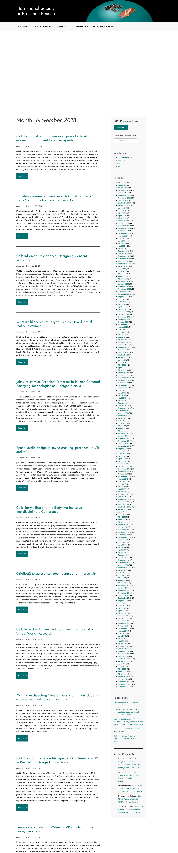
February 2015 (123, 525)
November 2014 (124, 532)
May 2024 (122, 244)
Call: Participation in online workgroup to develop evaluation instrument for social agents (53, 138)
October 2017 (123, 443)
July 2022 (122, 299)
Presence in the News (125, 158)
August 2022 (123, 297)
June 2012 (122, 606)
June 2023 (122, 271)
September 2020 (125, 355)
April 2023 (122, 276)
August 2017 (123, 449)
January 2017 (123, 466)
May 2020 (122, 365)
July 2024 (122, 238)
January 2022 (123, 314)
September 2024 (124, 233)
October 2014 (123, 535)
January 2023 (123, 284)
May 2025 (122, 213)
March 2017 (122, 461)
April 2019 (122, 398)
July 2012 (121, 603)
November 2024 (124, 228)
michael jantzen (124, 772)
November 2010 (124, 654)
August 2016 (123, 479)
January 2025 (123, 223)
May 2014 (122, 547)
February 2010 (124, 677)
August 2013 (123, 570)
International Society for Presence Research (37, 11)
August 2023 (123, 266)
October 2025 (123, 200)
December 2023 (124, 256)
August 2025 (123, 206)
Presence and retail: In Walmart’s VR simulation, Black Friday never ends (56, 829)
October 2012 (123, 595)
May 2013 (122, 578)
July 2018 (121, 421)
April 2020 (122, 368)
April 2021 (122, 337)
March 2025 (123, 218)
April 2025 (122, 216)
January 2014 (123, 557)
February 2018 (123, 433)
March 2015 (122, 522)
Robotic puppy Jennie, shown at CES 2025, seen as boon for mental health (130, 789)
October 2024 (123, 231)
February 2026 (124, 190)
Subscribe (121, 127)
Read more (23, 177)
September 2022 (124, 294)
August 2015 (123, 509)
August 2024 (123, 236)
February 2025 (124, 221)
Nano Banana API (125, 759)
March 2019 (122, 401)
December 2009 (124, 682)
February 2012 (123, 616)
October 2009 (123, 687)
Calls (117, 163)
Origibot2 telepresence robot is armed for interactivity (56, 573)
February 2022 (124, 312)
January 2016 (123, 497)
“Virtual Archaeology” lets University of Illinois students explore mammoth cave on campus (57, 697)
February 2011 (123, 646)
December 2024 (124, 226)
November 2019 (124, 380)
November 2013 (124, 563)
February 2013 (123, 585)
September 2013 (124, 568)
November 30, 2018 (34, 146)
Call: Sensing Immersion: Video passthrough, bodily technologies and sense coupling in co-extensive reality (128, 721)
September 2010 (124, 659)
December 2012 (124, 590)
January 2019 (123, 406)
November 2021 (124, 319)
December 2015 (124, 499)
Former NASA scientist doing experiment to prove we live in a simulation (130, 809)
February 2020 (124, 373)
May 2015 (122, 517)
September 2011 (124, 628)
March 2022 (123, 309)
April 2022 (122, 307)
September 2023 (124, 264)
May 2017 (122, 456)
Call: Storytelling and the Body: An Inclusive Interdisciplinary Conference (49, 510)
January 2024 (123, 254)
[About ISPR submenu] (28, 26)
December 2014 (124, 530)
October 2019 (123, 383)
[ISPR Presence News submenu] (113, 26)
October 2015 (123, 504)
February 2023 (124, 281)
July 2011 (121, 633)
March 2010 (123, 674)
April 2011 (122, 641)
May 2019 (122, 395)
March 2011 (122, 644)
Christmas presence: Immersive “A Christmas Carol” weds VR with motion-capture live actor (54, 198)
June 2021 (122, 332)
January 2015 (123, 527)
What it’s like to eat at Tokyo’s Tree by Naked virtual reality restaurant (54, 324)
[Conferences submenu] (70, 26)
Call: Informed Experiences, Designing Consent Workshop (51, 258)
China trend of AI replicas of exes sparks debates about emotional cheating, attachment (126, 712)
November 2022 (124, 289)
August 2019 (123, 388)
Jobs (117, 166)
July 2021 (121, 330)
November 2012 (124, 593)
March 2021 (122, 340)
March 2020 (123, 370)
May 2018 (122, 426)
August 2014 (123, 540)
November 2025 (124, 198)
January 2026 (123, 193)
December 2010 (124, 651)
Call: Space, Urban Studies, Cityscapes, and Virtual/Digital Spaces (125, 738)
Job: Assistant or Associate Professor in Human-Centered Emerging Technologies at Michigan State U (58, 384)
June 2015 (122, 515)
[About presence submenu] (50, 26)
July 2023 (122, 269)
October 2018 (123, 413)
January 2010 (123, 679)
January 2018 (123, 436)
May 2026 (122, 183)
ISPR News (120, 160)
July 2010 (122, 664)
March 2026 (123, 188)
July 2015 (121, 512)
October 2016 (123, 474)
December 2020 (124, 347)
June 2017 (122, 454)
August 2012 (123, 601)
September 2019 (124, 385)
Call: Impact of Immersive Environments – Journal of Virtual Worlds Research (55, 631)
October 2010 (123, 656)
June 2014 (122, 545)
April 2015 (122, 519)
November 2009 (124, 684)
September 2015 (124, 507)
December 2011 (124, 621)
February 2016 (124, 494)
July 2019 (122, 390)
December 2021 (124, 317)
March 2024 (123, 249)
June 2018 (122, 423)
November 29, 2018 (34, 266)
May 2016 (122, 487)
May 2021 (122, 335)
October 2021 (123, 322)
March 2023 (123, 279)
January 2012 (123, 618)
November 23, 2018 (33, 768)
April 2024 (122, 246)
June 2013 (122, 575)
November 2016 (124, 471)
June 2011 (122, 636)
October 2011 (123, 626)
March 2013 (122, 583)
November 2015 (124, 502)
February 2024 (124, 251)
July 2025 (122, 208)
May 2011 (122, 639)
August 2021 (123, 327)
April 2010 (122, 671)
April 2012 (122, 611)
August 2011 (123, 631)
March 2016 (122, 492)
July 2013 (121, 573)
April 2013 (122, 580)
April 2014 (122, 550)
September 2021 (124, 325)
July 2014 (122, 542)
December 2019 (124, 378)
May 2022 (122, 304)
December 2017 (124, 439)
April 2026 (122, 185)
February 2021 (123, 342)
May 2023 (122, 274)
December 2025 (124, 195)
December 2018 (124, 408)
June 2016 (122, 484)
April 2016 (122, 489)
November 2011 (124, 623)
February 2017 (123, 464)
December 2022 (124, 287)
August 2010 (123, 661)
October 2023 (123, 261)
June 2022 (122, 302)
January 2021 (123, 345)
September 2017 (124, 446)
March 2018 (122, 431)
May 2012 (122, 608)
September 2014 (124, 537)
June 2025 (122, 211)
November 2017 (124, 441)
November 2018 (124, 411)
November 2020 (124, 350)
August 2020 (123, 357)
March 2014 (122, 553)
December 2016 (124, 469)
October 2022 (123, 292)
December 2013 (124, 560)
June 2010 (122, 666)
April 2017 (122, 459)
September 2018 (124, 416)
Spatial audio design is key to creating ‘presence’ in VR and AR (57, 450)
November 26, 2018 (34, 639)
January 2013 (123, 588)
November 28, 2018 (33, 392)
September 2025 (124, 203)
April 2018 (122, 428)
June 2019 (122, 393)
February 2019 (124, 403)
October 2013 (123, 565)
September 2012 (124, 598)
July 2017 (121, 451)
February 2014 (124, 555)
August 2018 (123, 418)
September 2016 (124, 477)
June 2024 (122, 241)
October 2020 (123, 352)
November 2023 (124, 259)
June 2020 (122, 363)
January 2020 (123, 375)
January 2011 (123, 649)
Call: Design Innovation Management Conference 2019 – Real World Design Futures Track (57, 760)
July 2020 (122, 360)
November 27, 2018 (33, 518)
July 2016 (122, 481)
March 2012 (122, 613)
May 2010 (122, 669)
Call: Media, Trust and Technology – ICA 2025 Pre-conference (130, 799)
